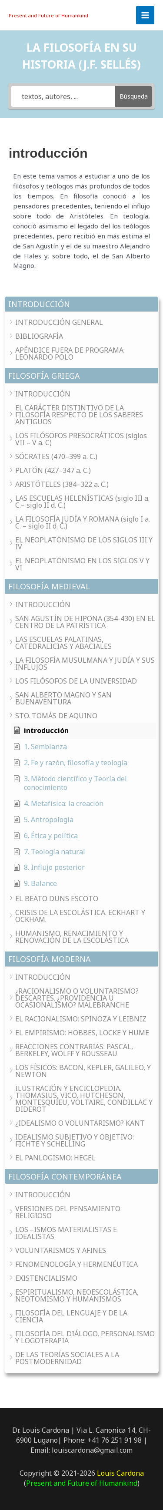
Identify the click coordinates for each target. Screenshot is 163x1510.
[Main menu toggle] (145, 15)
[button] (81, 304)
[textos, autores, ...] (63, 96)
